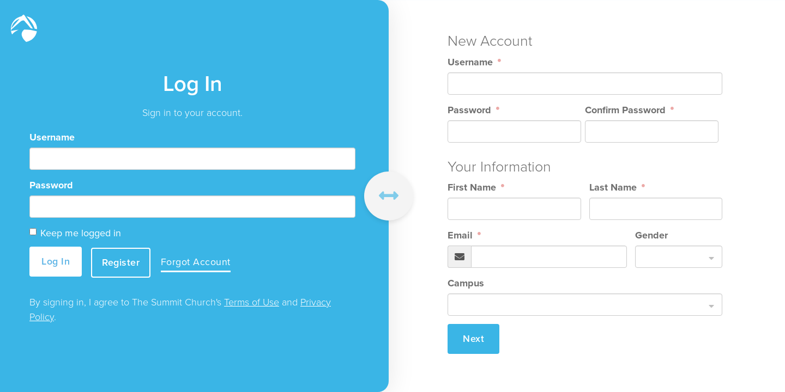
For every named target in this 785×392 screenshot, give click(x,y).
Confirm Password (626, 110)
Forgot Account (198, 262)
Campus (466, 283)
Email (461, 235)
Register (122, 261)
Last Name (614, 187)
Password (51, 186)
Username (52, 138)
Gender (651, 235)
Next (473, 339)
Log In (55, 261)
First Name (473, 187)
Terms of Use (251, 302)
